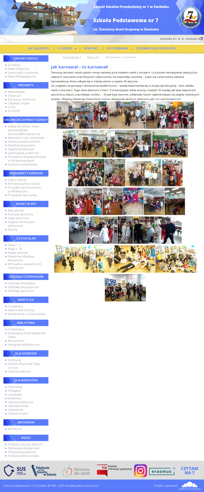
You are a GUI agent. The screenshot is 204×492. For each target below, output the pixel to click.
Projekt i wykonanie (166, 485)
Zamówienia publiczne (23, 153)
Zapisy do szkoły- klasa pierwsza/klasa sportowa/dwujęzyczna (24, 130)
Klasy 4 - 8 (15, 249)
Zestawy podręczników (24, 141)
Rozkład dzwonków (21, 145)
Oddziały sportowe (21, 291)
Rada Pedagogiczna (21, 76)
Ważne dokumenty (21, 310)
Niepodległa (16, 92)
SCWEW (14, 111)
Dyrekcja (14, 65)
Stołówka (14, 398)
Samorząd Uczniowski (23, 72)
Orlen (12, 107)
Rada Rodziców (18, 69)
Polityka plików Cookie (23, 456)
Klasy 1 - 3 (14, 245)
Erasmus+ (14, 95)
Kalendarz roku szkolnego (26, 137)
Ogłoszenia (15, 409)
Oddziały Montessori (22, 283)
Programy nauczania (22, 195)
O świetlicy (15, 306)
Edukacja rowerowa (21, 99)
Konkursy (14, 360)
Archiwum (15, 429)
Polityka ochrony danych (25, 444)
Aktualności (16, 210)
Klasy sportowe (18, 218)
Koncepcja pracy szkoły (24, 183)
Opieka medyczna (20, 402)
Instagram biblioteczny (23, 344)
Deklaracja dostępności (24, 448)
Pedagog (14, 390)
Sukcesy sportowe (20, 214)
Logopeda (15, 394)
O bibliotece (16, 329)
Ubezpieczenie (18, 406)
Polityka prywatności (22, 452)
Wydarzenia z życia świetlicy (27, 314)
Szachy (13, 229)
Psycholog (15, 387)
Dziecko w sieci (18, 413)
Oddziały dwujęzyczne (23, 287)
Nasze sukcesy (18, 252)
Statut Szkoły (17, 180)
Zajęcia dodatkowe (21, 149)
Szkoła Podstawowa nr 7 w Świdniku (190, 17)
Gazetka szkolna (19, 371)
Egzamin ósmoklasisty (23, 164)
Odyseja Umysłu (19, 103)
